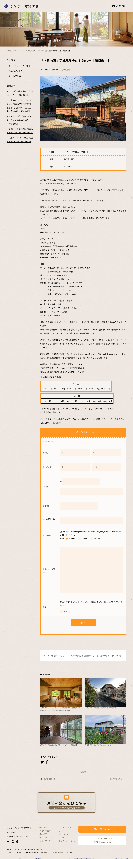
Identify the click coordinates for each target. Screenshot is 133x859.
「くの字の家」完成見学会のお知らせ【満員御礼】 (20, 93)
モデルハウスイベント (19, 66)
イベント (62, 831)
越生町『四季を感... (50, 779)
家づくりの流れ (46, 837)
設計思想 (43, 827)
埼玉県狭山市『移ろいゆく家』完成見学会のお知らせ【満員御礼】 (20, 120)
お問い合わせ (102, 829)
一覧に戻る (83, 772)
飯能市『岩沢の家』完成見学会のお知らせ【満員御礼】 (20, 131)
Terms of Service (63, 852)
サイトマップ (45, 841)
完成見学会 (66, 70)
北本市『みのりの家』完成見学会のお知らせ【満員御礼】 (20, 141)
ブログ (61, 837)
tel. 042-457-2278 (102, 840)
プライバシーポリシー (67, 842)
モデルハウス (64, 834)
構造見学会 (14, 76)
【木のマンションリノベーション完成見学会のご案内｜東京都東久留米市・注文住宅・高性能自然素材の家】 (20, 105)
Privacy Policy (49, 852)
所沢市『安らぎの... (116, 779)
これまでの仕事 (65, 827)
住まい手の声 (45, 831)
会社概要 (43, 834)
